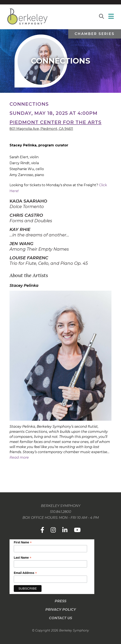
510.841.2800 (60, 512)
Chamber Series (95, 34)
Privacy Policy (60, 610)
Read (19, 457)
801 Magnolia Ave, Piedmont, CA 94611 (41, 129)
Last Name (22, 558)
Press (60, 601)
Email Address (25, 573)
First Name (23, 542)
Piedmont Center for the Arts (56, 122)
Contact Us (60, 618)
